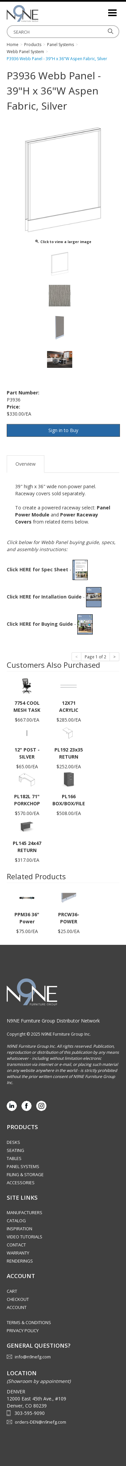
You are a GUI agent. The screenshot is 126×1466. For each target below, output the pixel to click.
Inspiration (19, 1229)
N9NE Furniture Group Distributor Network (53, 1020)
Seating (15, 1150)
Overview (25, 464)
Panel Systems (23, 1166)
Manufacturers (24, 1212)
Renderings (20, 1261)
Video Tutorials (24, 1237)
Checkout (18, 1299)
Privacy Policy (23, 1330)
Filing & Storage (25, 1174)
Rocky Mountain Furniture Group (40, 13)
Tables (14, 1158)
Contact (16, 1245)
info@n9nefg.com (33, 1357)
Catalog (16, 1221)
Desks (13, 1142)
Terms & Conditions (29, 1322)
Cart (12, 1291)
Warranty (18, 1253)
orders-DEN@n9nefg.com (40, 1422)
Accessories (21, 1183)
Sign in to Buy (63, 430)
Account (17, 1307)
